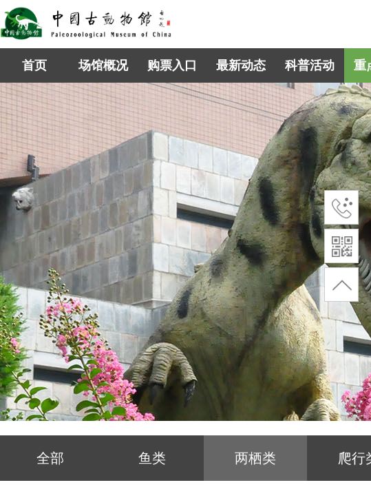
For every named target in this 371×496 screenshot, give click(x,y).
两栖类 (255, 458)
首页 (34, 65)
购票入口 (172, 65)
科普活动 (310, 65)
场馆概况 (103, 65)
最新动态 (241, 65)
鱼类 (152, 458)
